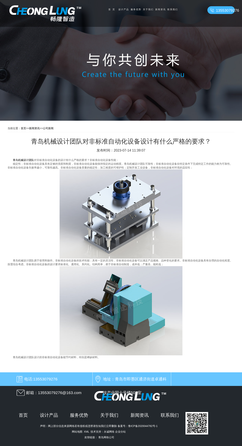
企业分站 (120, 431)
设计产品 (123, 9)
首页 (112, 9)
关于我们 (148, 9)
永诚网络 (109, 431)
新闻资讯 (160, 9)
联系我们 (172, 9)
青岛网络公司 (106, 437)
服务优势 (135, 9)
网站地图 (77, 431)
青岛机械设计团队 (23, 160)
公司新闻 (48, 128)
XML (86, 431)
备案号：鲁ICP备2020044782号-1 (137, 425)
